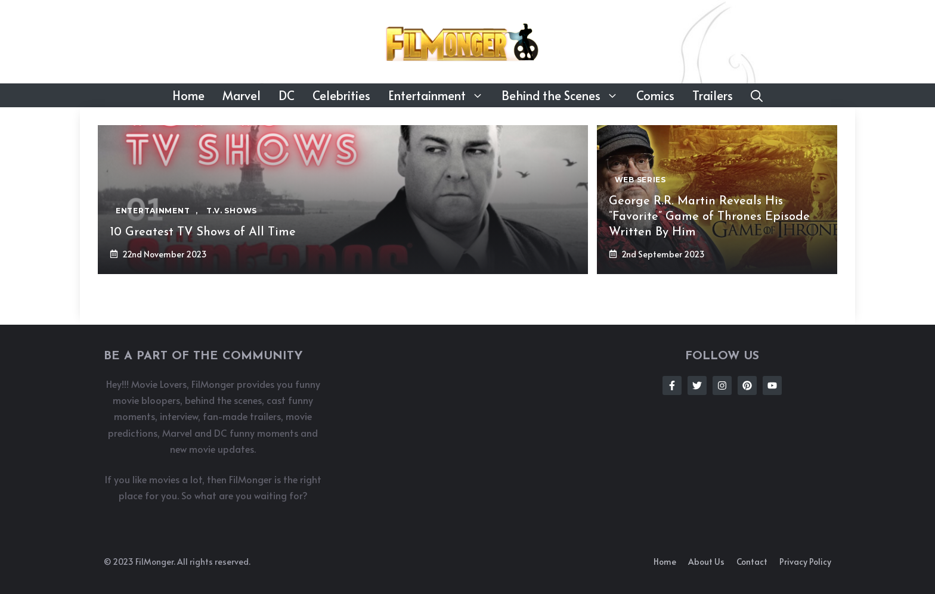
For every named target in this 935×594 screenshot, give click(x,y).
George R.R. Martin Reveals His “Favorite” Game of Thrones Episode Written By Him (709, 216)
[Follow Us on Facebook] (672, 385)
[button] (757, 95)
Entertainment (440, 95)
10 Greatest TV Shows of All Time (203, 232)
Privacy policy (805, 561)
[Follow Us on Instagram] (722, 385)
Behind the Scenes (564, 95)
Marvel (241, 95)
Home (188, 95)
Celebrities (341, 95)
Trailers (712, 95)
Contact (751, 561)
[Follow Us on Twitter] (697, 385)
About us (706, 561)
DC (286, 95)
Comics (655, 95)
